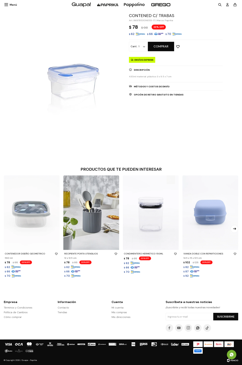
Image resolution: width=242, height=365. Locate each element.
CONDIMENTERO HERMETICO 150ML (151, 254)
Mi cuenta (117, 307)
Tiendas (62, 312)
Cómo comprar (13, 317)
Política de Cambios (16, 312)
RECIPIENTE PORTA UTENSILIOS (91, 254)
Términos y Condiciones (18, 307)
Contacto (63, 307)
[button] (234, 229)
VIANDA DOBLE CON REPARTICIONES (210, 254)
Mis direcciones (121, 317)
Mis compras (119, 312)
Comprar (161, 46)
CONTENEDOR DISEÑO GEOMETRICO (32, 254)
